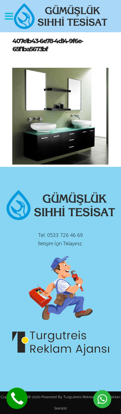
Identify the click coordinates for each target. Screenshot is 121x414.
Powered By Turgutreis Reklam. (69, 397)
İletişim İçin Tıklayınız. (60, 243)
